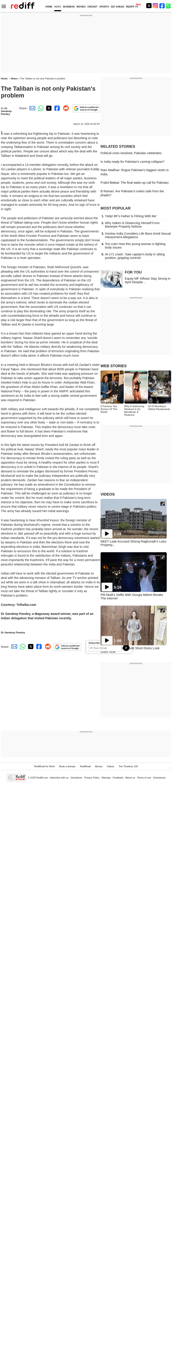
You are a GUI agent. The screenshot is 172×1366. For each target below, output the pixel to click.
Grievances (159, 777)
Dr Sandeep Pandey (6, 111)
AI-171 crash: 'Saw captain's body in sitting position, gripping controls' (135, 256)
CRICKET (92, 7)
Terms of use (144, 777)
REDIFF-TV (132, 7)
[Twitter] (149, 5)
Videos (110, 766)
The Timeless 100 (128, 766)
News (14, 78)
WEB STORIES (114, 366)
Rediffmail (85, 766)
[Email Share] (31, 108)
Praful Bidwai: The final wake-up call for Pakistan (135, 182)
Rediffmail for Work (44, 766)
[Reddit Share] (65, 108)
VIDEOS (108, 494)
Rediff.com (42, 777)
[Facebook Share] (56, 108)
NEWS (57, 7)
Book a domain (67, 766)
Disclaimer (76, 777)
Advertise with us (59, 777)
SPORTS (104, 7)
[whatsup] (168, 5)
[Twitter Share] (48, 108)
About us (130, 777)
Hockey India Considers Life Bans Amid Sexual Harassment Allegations (138, 235)
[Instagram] (155, 5)
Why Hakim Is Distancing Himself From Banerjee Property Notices (132, 224)
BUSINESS (69, 7)
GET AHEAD (117, 7)
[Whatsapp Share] (40, 108)
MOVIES (81, 7)
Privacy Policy (91, 777)
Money (98, 766)
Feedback (118, 777)
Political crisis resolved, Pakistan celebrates (131, 153)
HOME (48, 7)
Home (4, 78)
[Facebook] (162, 5)
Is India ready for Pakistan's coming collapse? (133, 161)
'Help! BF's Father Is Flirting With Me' (131, 216)
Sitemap (105, 777)
